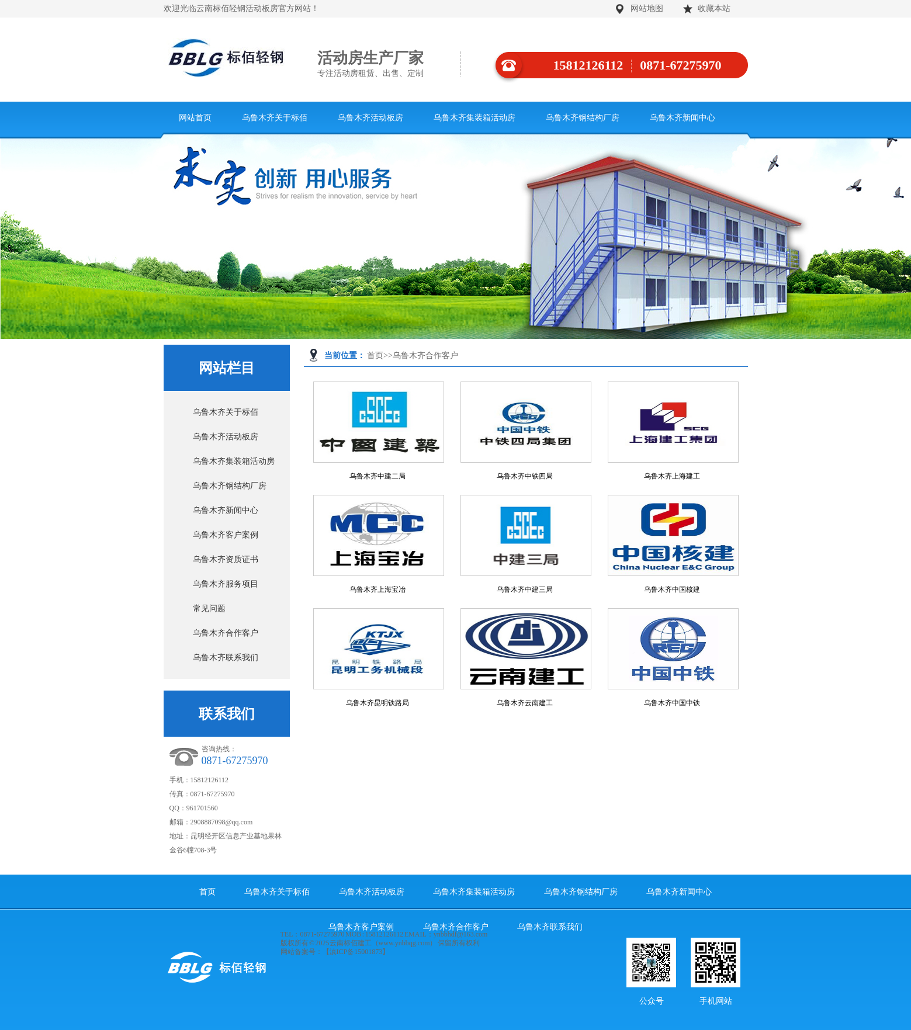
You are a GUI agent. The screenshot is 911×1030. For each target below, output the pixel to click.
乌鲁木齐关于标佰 (274, 117)
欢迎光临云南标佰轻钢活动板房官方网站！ (241, 8)
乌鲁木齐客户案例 (225, 534)
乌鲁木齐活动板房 (370, 117)
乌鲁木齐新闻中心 (682, 117)
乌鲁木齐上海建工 (672, 476)
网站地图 (647, 8)
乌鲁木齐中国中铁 (672, 703)
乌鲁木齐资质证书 (225, 559)
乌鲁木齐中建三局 (525, 589)
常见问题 (209, 608)
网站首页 (195, 117)
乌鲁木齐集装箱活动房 (474, 117)
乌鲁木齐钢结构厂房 (582, 117)
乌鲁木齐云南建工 (525, 703)
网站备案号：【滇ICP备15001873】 (335, 952)
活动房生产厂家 (388, 64)
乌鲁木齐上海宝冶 (377, 589)
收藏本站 (714, 8)
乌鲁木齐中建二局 (377, 476)
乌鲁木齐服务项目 (225, 584)
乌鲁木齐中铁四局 (525, 476)
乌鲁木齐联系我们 (225, 657)
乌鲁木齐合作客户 (425, 355)
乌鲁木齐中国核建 (672, 589)
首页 (375, 355)
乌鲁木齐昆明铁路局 (377, 703)
